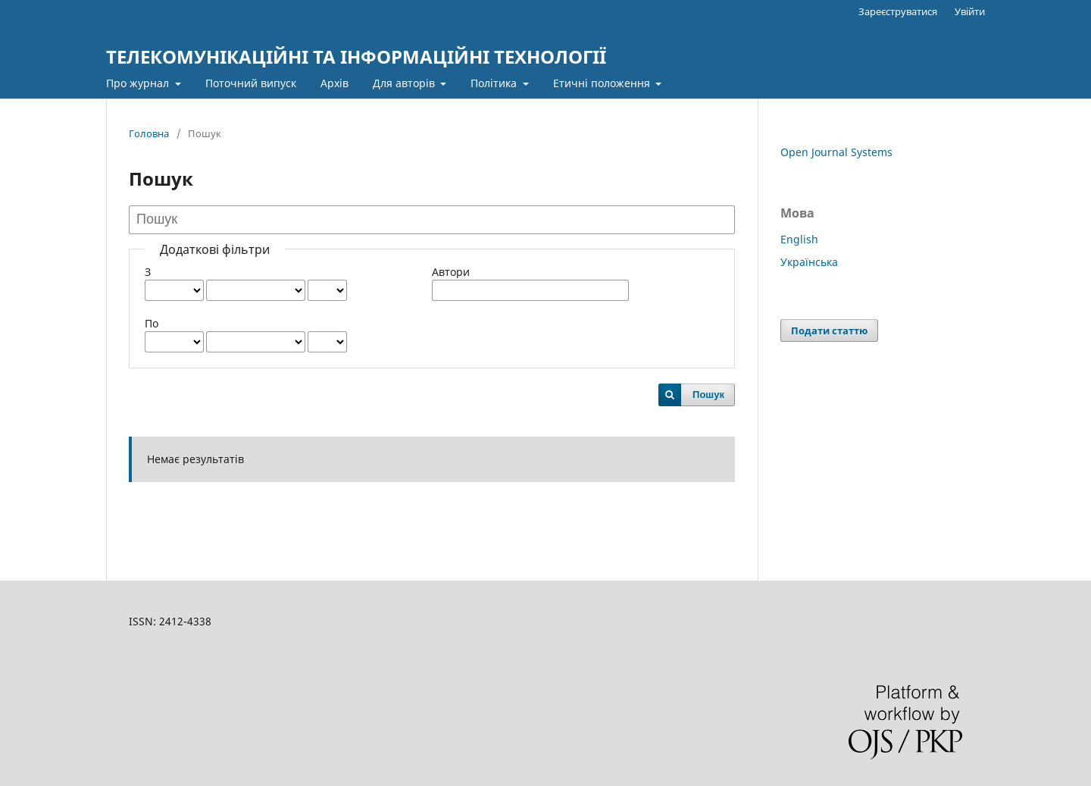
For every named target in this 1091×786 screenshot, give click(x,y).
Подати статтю (829, 330)
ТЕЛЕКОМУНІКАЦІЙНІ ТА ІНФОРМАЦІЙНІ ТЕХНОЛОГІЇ (356, 56)
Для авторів (405, 83)
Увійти (970, 11)
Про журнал (139, 83)
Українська (809, 262)
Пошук (708, 394)
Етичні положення (603, 83)
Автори (451, 272)
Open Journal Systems (836, 152)
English (799, 239)
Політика (495, 83)
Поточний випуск (250, 83)
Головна (149, 133)
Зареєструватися (897, 11)
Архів (334, 83)
